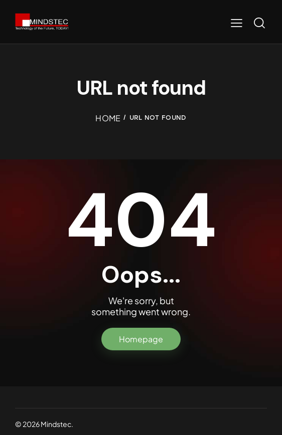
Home (107, 118)
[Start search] (259, 22)
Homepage (141, 339)
